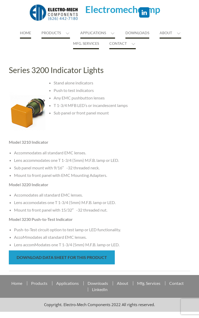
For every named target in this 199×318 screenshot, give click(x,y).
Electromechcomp (122, 9)
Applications (93, 33)
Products (51, 33)
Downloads (137, 33)
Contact (118, 43)
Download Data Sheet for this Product (62, 257)
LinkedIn (100, 289)
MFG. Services (86, 43)
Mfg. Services (148, 283)
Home (25, 33)
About (166, 33)
